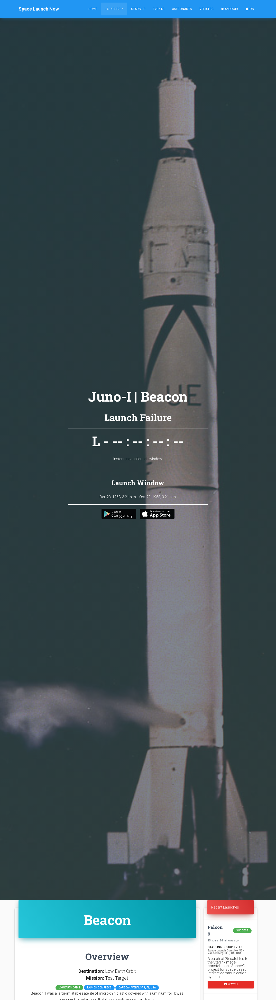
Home (92, 9)
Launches (113, 9)
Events (158, 9)
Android (229, 9)
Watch (231, 984)
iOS (250, 9)
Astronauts (182, 9)
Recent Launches (225, 907)
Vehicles (206, 9)
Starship (138, 9)
